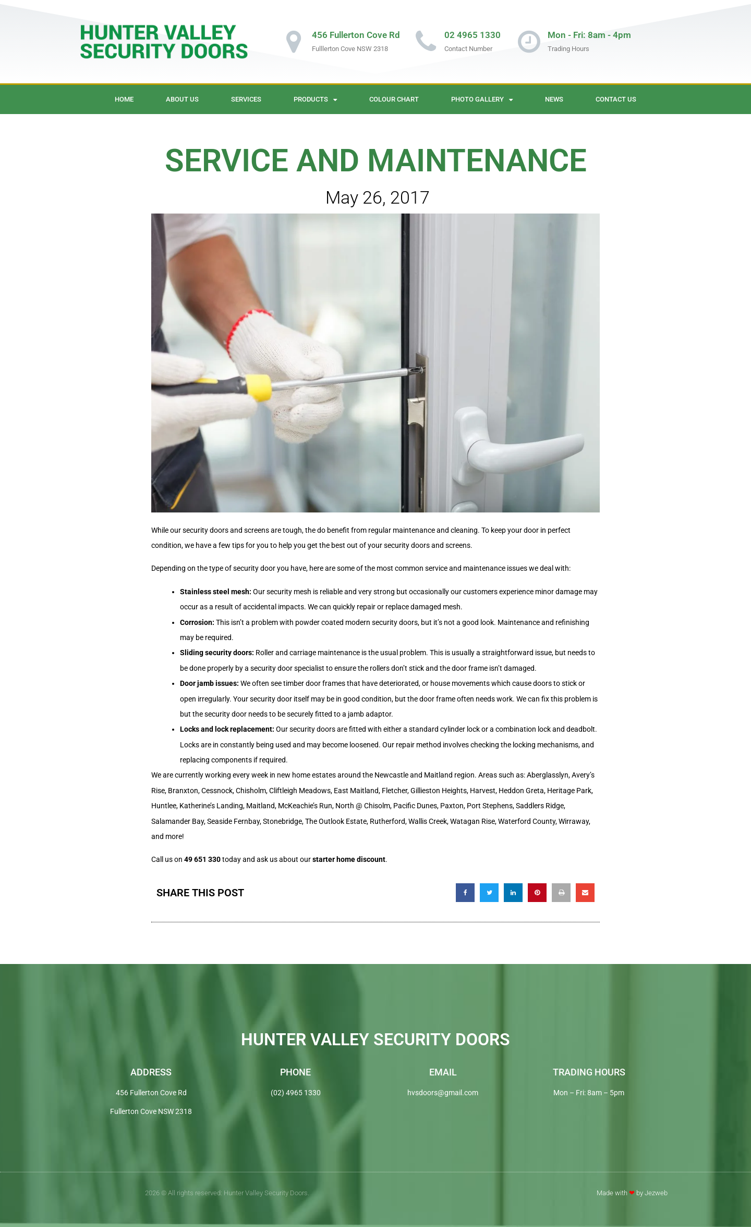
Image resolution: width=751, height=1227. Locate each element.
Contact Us (616, 99)
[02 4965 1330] (426, 42)
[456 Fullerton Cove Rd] (294, 42)
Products (315, 99)
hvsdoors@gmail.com (442, 1092)
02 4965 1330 (472, 35)
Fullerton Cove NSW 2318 (151, 1111)
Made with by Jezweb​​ (632, 1193)
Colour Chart (394, 99)
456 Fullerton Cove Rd (356, 35)
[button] (465, 892)
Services (246, 99)
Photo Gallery (482, 99)
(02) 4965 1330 (296, 1092)
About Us (182, 99)
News (554, 99)
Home (124, 99)
